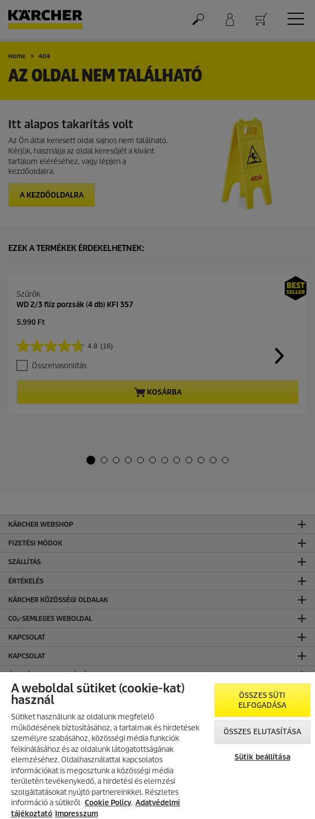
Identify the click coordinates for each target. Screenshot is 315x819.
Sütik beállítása (262, 757)
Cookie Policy (108, 802)
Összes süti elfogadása (262, 700)
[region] (157, 745)
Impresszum (76, 813)
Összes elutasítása (262, 731)
